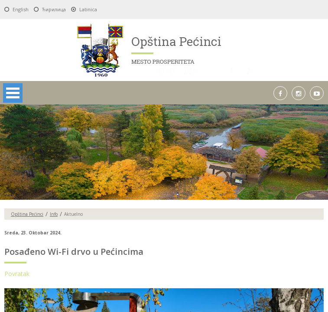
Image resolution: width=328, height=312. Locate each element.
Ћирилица (54, 9)
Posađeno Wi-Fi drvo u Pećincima (73, 251)
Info (54, 214)
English (21, 9)
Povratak (16, 274)
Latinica (88, 9)
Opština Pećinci (27, 214)
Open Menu (13, 93)
